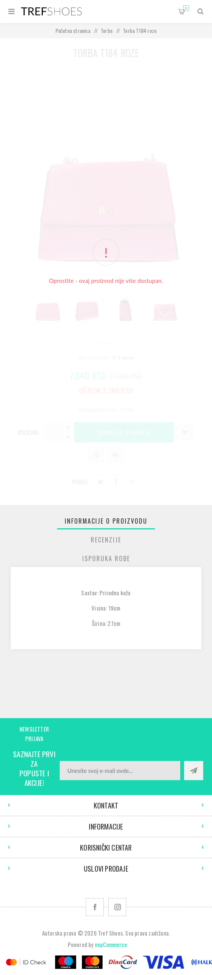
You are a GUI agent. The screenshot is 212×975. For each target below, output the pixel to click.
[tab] (106, 521)
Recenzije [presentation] (106, 539)
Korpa (186, 8)
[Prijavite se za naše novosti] (120, 770)
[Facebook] (95, 907)
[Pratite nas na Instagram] (117, 907)
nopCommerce (111, 944)
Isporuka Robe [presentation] (106, 558)
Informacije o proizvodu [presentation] (106, 521)
